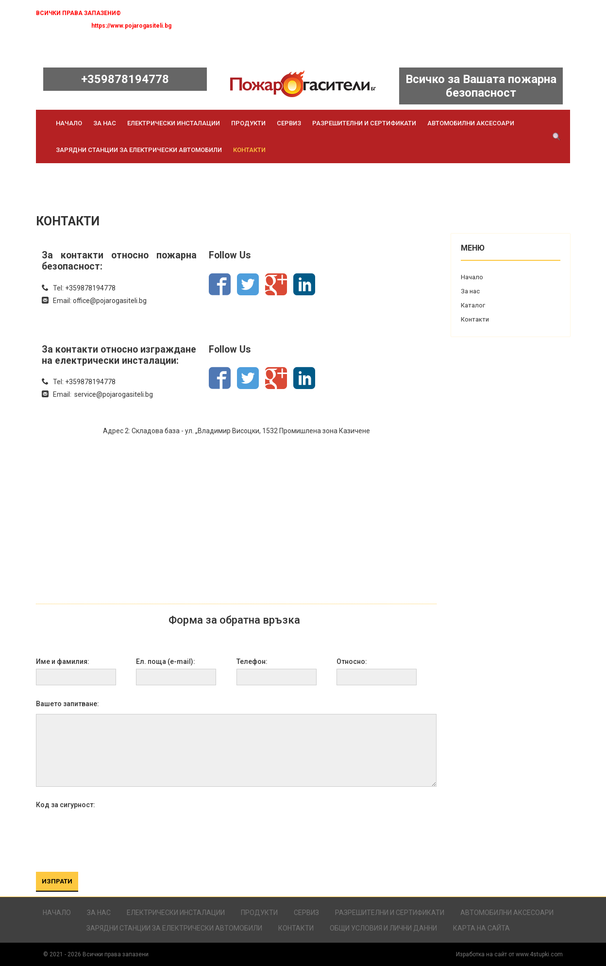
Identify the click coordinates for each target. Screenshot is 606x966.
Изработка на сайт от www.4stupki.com (509, 954)
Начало (69, 123)
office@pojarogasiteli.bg (110, 301)
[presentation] (110, 834)
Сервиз (289, 123)
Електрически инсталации (173, 123)
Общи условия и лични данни (383, 928)
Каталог (473, 305)
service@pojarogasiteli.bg (113, 394)
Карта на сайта (481, 928)
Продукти (248, 123)
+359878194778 (125, 79)
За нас (104, 123)
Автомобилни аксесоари (470, 123)
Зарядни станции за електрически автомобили (139, 149)
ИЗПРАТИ (57, 881)
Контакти (249, 149)
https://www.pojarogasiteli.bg (131, 25)
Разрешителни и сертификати (364, 123)
